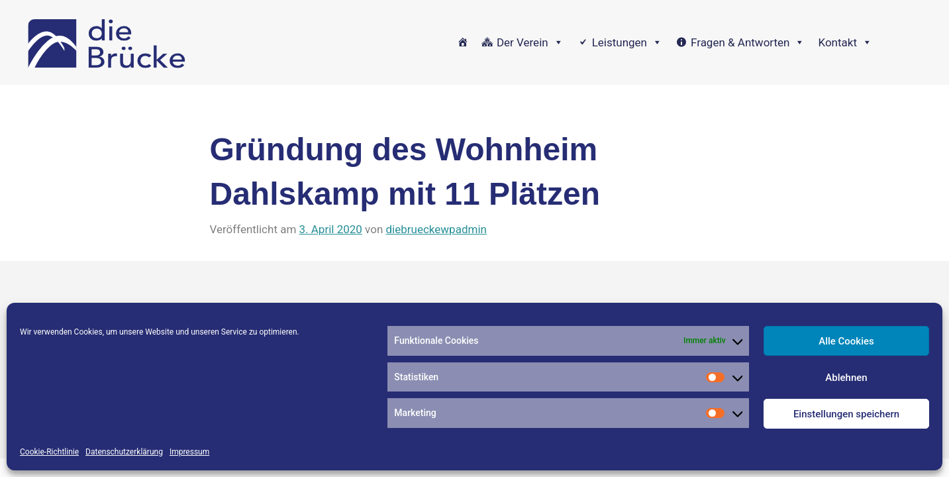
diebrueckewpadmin (436, 229)
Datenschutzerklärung (124, 451)
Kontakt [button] (845, 42)
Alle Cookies (846, 341)
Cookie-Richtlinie (49, 451)
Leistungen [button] (627, 42)
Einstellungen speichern (846, 414)
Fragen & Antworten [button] (748, 42)
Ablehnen (846, 378)
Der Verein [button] (530, 42)
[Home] (462, 42)
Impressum (189, 451)
